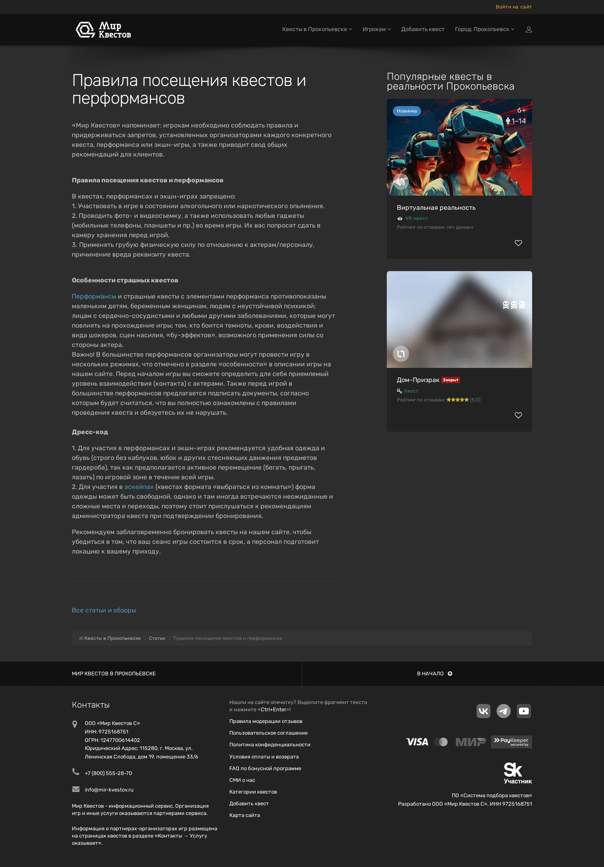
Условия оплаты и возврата (264, 757)
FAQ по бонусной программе (265, 768)
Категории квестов (253, 792)
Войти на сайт (514, 7)
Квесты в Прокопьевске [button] (317, 31)
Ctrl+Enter (273, 709)
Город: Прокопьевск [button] (484, 31)
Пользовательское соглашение (268, 733)
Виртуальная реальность (436, 207)
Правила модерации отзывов (265, 721)
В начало (434, 674)
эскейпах (139, 487)
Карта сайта (244, 815)
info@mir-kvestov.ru (109, 790)
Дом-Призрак (418, 380)
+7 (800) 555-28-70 (108, 773)
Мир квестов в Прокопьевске (114, 674)
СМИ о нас (242, 780)
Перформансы (94, 296)
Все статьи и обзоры (104, 610)
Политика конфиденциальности (269, 745)
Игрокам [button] (377, 31)
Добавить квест (423, 31)
